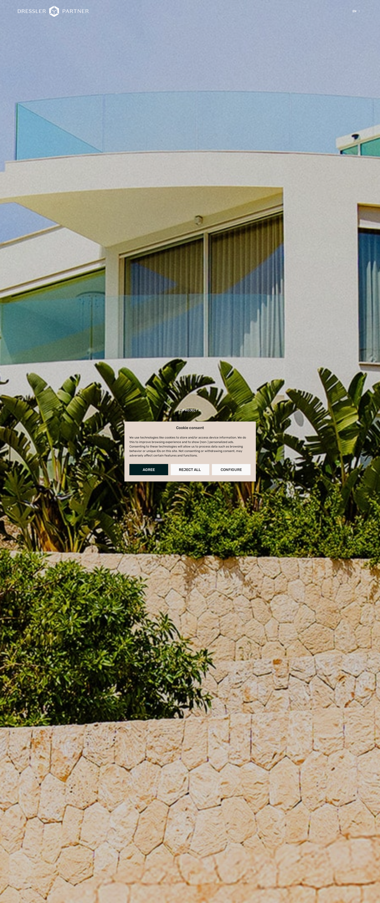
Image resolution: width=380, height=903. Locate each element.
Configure (231, 469)
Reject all (190, 469)
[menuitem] (356, 11)
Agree (149, 469)
